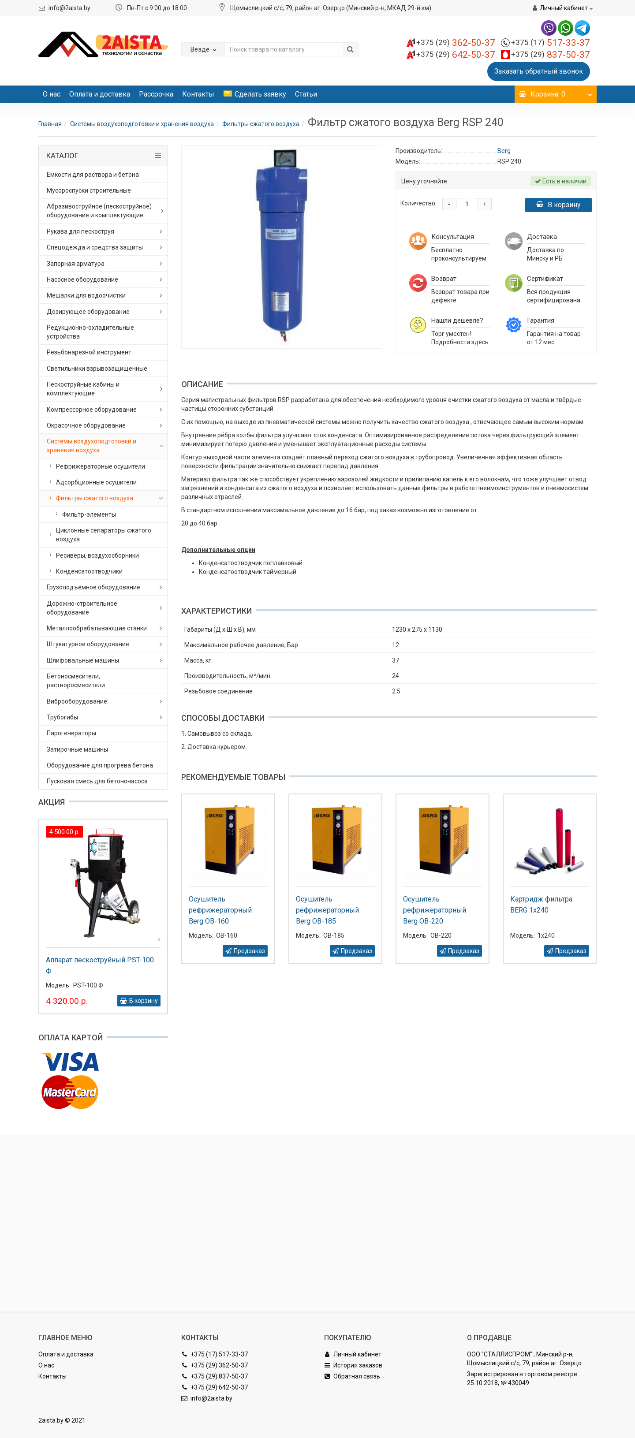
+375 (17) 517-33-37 (214, 1354)
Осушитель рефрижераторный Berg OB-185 (327, 910)
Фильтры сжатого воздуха (260, 123)
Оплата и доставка (99, 94)
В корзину (558, 205)
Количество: (418, 203)
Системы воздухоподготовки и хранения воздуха (142, 123)
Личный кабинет (352, 1354)
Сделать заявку (254, 94)
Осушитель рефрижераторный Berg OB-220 (434, 910)
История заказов (353, 1365)
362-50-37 (455, 42)
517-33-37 (550, 42)
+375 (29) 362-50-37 (214, 1365)
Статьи (306, 94)
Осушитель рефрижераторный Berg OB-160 (220, 910)
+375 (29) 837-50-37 (214, 1376)
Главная (50, 123)
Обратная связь (352, 1376)
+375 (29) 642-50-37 (214, 1387)
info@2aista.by (69, 7)
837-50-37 (550, 54)
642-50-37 (455, 54)
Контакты (198, 94)
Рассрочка (156, 94)
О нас (51, 94)
